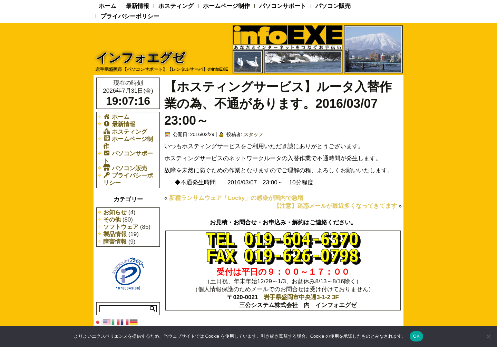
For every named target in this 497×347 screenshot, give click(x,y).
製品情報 (115, 234)
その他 (112, 219)
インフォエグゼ (140, 58)
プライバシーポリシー (129, 16)
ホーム (107, 6)
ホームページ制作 (226, 6)
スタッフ (253, 134)
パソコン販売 (333, 6)
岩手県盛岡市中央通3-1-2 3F (301, 297)
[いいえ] (488, 336)
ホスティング (176, 6)
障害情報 (115, 241)
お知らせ (115, 212)
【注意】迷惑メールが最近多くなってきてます (335, 206)
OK (416, 336)
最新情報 (137, 6)
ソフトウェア (120, 227)
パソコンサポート (282, 6)
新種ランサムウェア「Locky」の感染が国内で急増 (236, 198)
